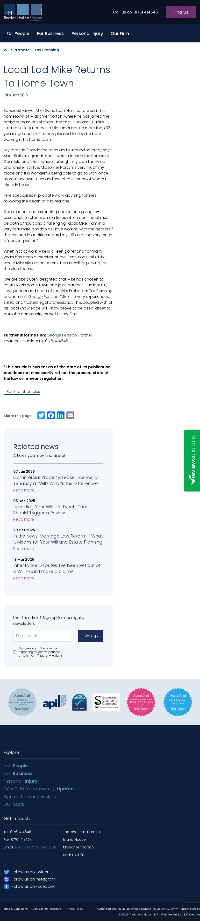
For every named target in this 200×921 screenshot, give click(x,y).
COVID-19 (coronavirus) (39, 789)
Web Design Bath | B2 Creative (180, 914)
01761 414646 (135, 12)
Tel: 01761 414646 (17, 831)
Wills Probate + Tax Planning (31, 50)
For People (18, 33)
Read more (23, 490)
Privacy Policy (74, 909)
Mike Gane (45, 110)
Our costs (14, 804)
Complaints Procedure (47, 909)
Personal (20, 781)
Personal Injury (87, 33)
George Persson (43, 296)
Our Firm (120, 33)
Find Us (181, 12)
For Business (50, 33)
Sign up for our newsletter (32, 796)
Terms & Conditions (15, 909)
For (16, 766)
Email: (30, 847)
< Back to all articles (22, 391)
